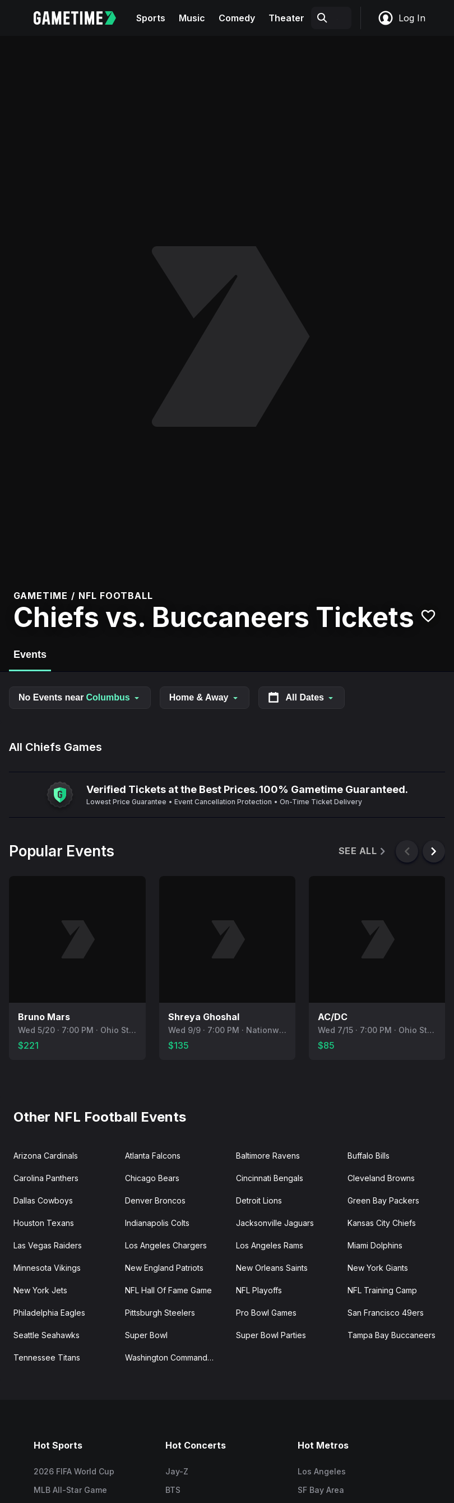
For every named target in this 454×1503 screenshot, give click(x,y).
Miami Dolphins (375, 1245)
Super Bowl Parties (271, 1335)
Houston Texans (43, 1223)
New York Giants (378, 1268)
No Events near (79, 697)
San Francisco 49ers (386, 1312)
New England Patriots (164, 1268)
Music (192, 18)
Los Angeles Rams (269, 1245)
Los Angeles (322, 1471)
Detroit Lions (259, 1200)
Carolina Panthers (45, 1178)
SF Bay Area (321, 1490)
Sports (150, 18)
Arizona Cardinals (45, 1155)
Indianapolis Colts (157, 1223)
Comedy (237, 18)
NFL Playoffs (259, 1290)
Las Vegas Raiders (47, 1245)
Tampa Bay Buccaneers (392, 1335)
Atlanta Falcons (152, 1155)
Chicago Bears (152, 1178)
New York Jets (40, 1290)
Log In (401, 18)
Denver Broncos (155, 1200)
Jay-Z (176, 1471)
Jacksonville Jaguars (275, 1223)
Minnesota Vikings (47, 1268)
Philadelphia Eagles (49, 1312)
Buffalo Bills (369, 1155)
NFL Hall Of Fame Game (168, 1290)
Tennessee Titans (46, 1357)
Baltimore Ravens (268, 1155)
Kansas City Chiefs (382, 1223)
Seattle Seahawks (46, 1335)
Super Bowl (146, 1335)
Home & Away (204, 697)
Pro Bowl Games (266, 1312)
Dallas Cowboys (43, 1200)
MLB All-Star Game (70, 1490)
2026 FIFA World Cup (74, 1471)
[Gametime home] (81, 18)
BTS (172, 1490)
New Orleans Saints (272, 1268)
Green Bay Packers (383, 1200)
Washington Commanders (172, 1357)
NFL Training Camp (382, 1290)
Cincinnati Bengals (269, 1178)
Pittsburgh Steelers (160, 1312)
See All (363, 851)
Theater (286, 18)
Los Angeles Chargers (166, 1245)
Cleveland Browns (381, 1178)
